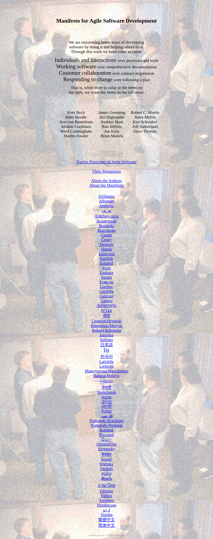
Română (107, 430)
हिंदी (106, 316)
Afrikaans (106, 196)
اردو (106, 510)
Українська (106, 505)
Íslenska (106, 335)
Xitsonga (106, 500)
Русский (106, 434)
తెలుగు (106, 478)
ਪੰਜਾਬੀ (106, 406)
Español (106, 263)
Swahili (106, 468)
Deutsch (106, 244)
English (106, 258)
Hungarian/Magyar (106, 325)
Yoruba (107, 514)
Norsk (106, 397)
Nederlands (106, 392)
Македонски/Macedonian (106, 371)
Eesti (106, 268)
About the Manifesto (106, 185)
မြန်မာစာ (106, 380)
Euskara (106, 272)
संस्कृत (106, 454)
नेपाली (106, 387)
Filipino (106, 491)
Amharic (106, 205)
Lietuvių (106, 366)
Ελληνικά (106, 253)
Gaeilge (106, 286)
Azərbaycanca (106, 216)
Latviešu (106, 361)
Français (106, 282)
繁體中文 (106, 519)
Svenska (107, 464)
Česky (106, 239)
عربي (106, 210)
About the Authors (106, 180)
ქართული (106, 305)
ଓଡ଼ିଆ (107, 401)
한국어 (106, 356)
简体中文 (106, 525)
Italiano (106, 339)
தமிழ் (106, 473)
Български (106, 230)
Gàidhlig (106, 291)
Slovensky (106, 448)
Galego (106, 300)
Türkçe (106, 495)
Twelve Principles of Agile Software (106, 162)
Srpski (106, 459)
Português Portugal (106, 425)
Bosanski (106, 225)
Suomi (106, 277)
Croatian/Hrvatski (106, 320)
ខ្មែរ (106, 350)
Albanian (106, 201)
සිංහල (106, 439)
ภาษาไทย (106, 485)
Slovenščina (107, 444)
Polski (106, 411)
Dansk (106, 249)
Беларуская (106, 221)
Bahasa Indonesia (106, 330)
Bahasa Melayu (106, 375)
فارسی (107, 416)
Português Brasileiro (106, 420)
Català (106, 235)
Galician (106, 296)
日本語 (106, 344)
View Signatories (106, 171)
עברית (106, 310)
